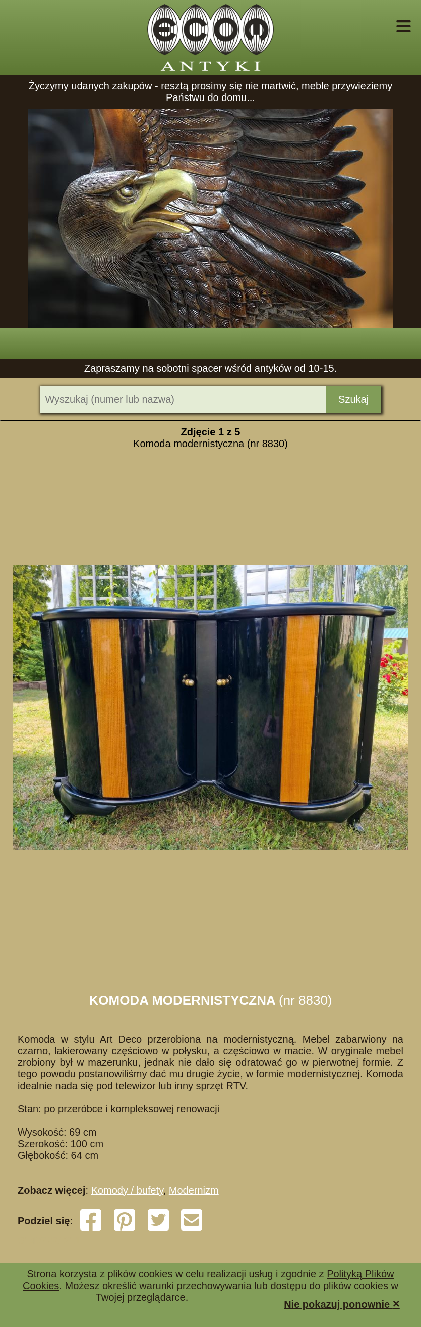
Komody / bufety (127, 1190)
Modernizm (194, 1190)
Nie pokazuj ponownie (342, 1303)
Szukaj (353, 399)
